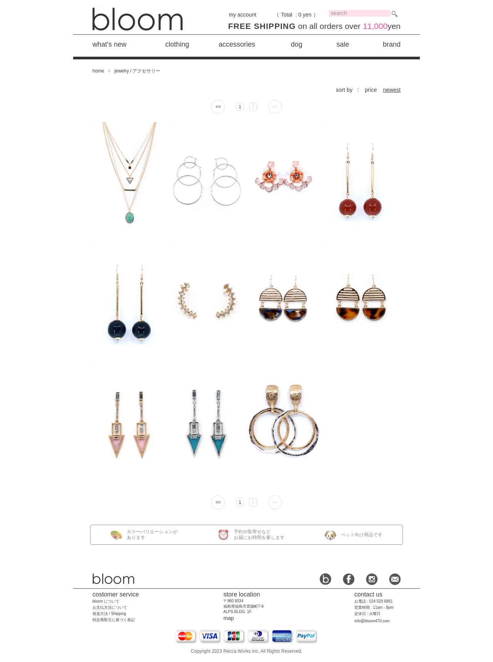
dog (296, 44)
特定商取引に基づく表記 (113, 620)
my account (243, 15)
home (98, 71)
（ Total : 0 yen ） (296, 15)
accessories (236, 44)
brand (392, 44)
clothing (177, 44)
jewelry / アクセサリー (137, 71)
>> (275, 106)
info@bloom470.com (372, 621)
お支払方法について (109, 607)
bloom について (105, 601)
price (371, 90)
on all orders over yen (314, 26)
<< (218, 106)
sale (342, 44)
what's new (109, 44)
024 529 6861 (380, 601)
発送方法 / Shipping (109, 613)
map (228, 618)
